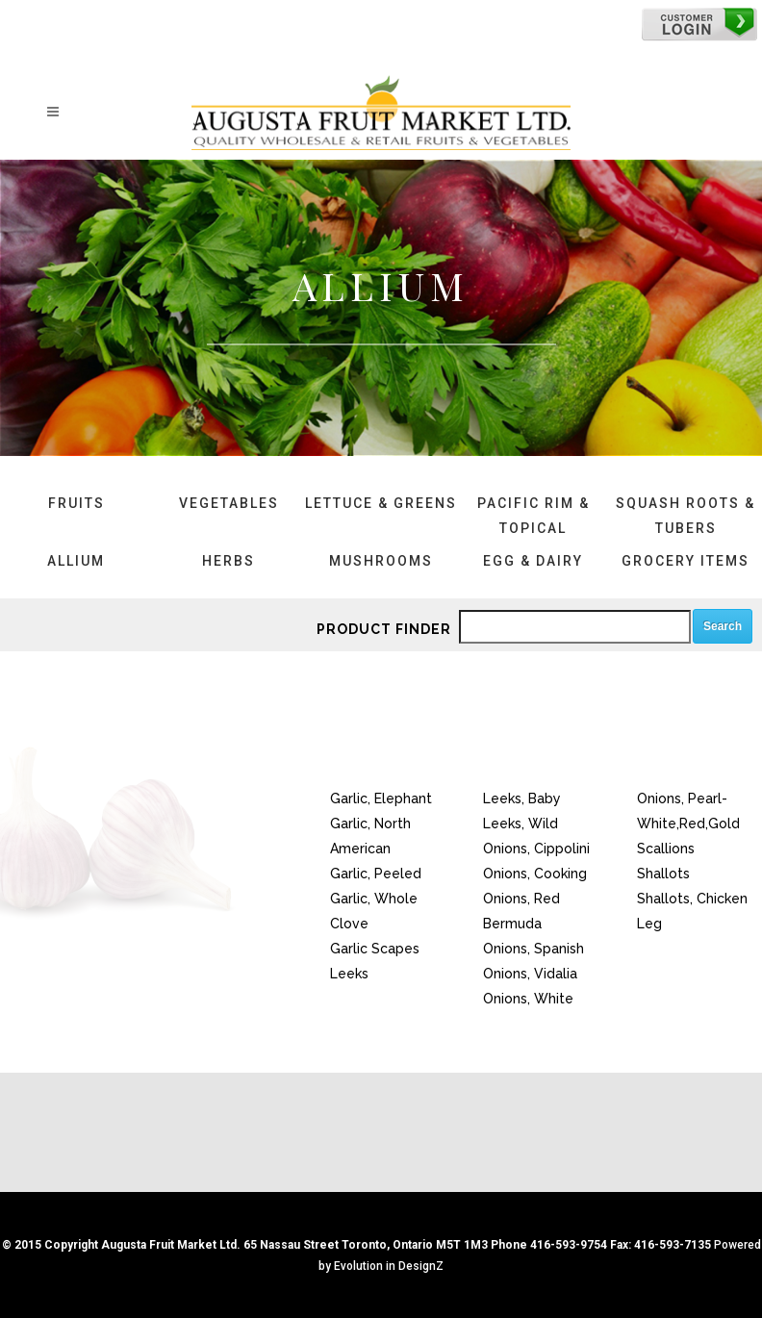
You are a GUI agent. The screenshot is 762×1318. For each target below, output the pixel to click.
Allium (76, 561)
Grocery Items (685, 561)
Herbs (228, 561)
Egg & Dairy (533, 561)
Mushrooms (381, 561)
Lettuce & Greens (381, 503)
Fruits (76, 503)
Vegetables (229, 503)
